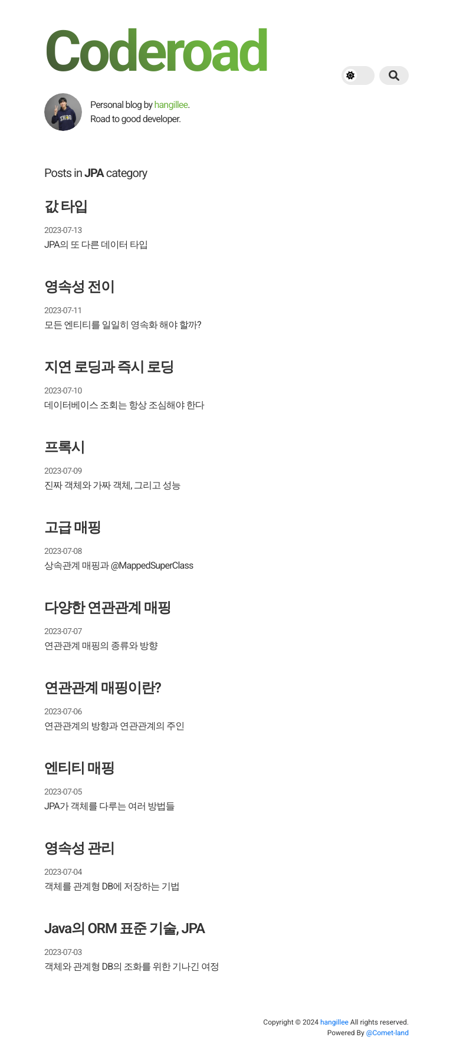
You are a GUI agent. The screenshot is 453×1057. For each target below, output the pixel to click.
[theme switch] (358, 75)
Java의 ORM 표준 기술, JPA (124, 928)
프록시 (64, 447)
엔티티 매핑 (79, 768)
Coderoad (155, 52)
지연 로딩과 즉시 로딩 (109, 367)
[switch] (358, 75)
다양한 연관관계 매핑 (107, 607)
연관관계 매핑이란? (102, 688)
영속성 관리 (79, 848)
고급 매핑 (72, 527)
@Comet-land (387, 1033)
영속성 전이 (79, 286)
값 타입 (65, 206)
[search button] (394, 75)
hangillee (171, 104)
